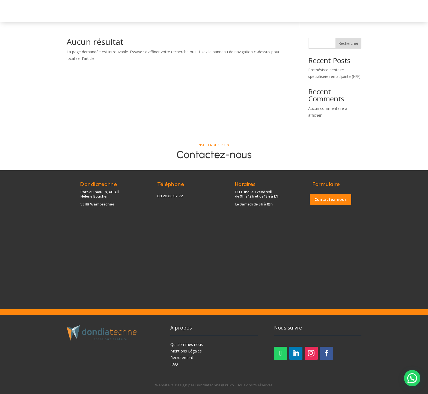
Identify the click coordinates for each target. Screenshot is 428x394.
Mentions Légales (186, 351)
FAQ (174, 364)
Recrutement (181, 357)
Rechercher (348, 43)
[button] (412, 378)
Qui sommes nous (186, 344)
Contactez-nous (330, 199)
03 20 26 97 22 (170, 196)
